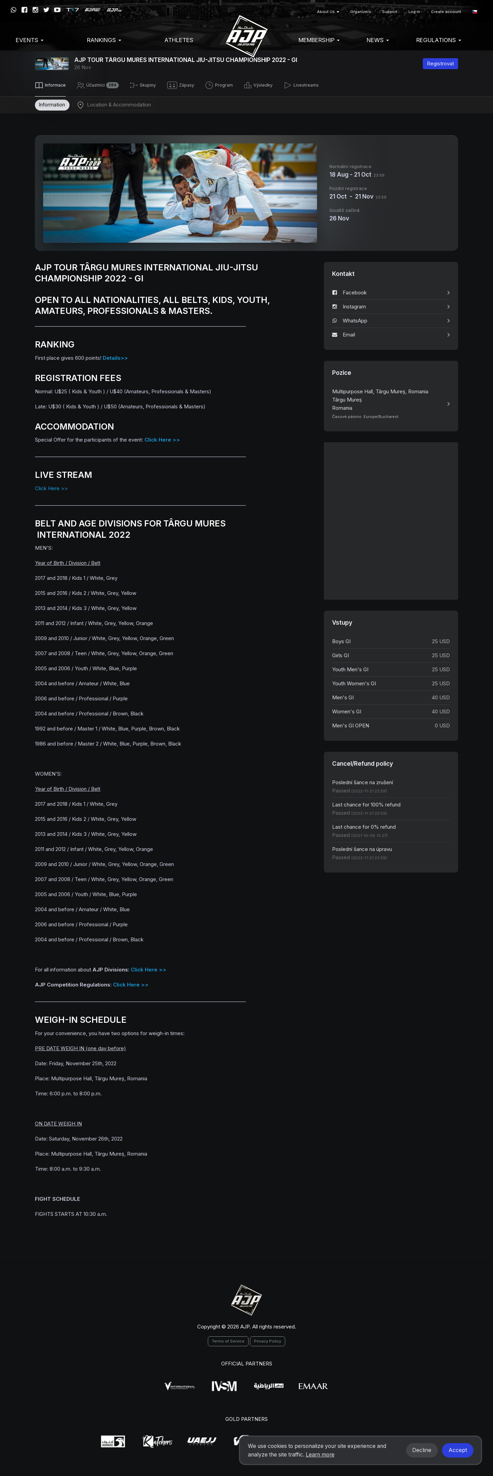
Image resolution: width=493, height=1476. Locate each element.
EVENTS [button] (29, 40)
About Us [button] (328, 11)
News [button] (378, 40)
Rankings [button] (104, 40)
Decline (421, 1450)
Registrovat (440, 63)
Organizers (360, 11)
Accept (457, 1450)
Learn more (320, 1454)
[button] (475, 11)
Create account (446, 11)
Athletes (178, 40)
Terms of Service (228, 1339)
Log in (414, 11)
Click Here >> (51, 487)
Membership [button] (319, 40)
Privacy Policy (267, 1339)
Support (389, 11)
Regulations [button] (438, 40)
